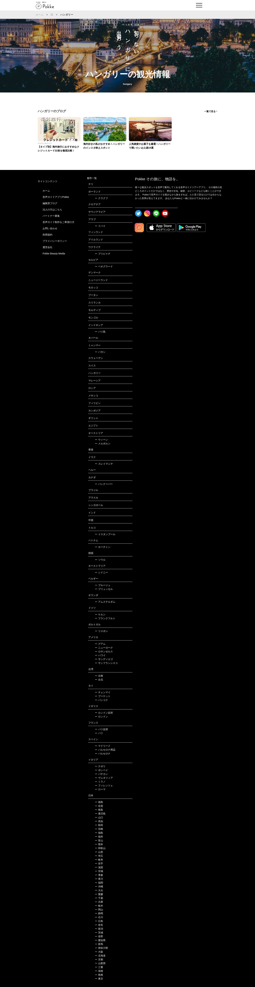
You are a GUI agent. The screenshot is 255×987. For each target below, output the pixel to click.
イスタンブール (105, 534)
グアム (100, 643)
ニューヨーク (104, 647)
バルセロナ (102, 753)
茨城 (99, 932)
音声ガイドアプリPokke (56, 197)
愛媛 (99, 894)
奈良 (99, 924)
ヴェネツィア (104, 777)
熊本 (99, 844)
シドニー (101, 572)
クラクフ (101, 198)
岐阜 (99, 859)
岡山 (99, 909)
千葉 (99, 898)
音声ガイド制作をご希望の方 (58, 222)
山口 (99, 817)
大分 (99, 890)
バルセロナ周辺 (105, 749)
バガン (100, 352)
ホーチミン (102, 547)
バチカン (101, 774)
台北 (99, 679)
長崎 (99, 971)
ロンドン (101, 716)
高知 (99, 821)
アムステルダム (105, 601)
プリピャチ (102, 253)
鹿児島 (100, 813)
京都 (99, 959)
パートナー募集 (51, 215)
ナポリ (100, 766)
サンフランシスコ (106, 663)
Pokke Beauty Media (54, 253)
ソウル (100, 559)
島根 (99, 974)
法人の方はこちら (52, 209)
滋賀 (99, 867)
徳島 (99, 802)
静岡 (99, 913)
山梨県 (100, 963)
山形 (99, 852)
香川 (99, 878)
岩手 (99, 863)
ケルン (100, 614)
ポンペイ (101, 770)
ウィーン (101, 439)
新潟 (99, 928)
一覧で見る (210, 111)
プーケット (102, 696)
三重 (99, 967)
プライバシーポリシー (55, 241)
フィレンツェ (104, 785)
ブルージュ (102, 585)
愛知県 (100, 940)
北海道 (100, 955)
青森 (99, 875)
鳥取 (99, 809)
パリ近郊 (101, 729)
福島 (99, 832)
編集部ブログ (50, 203)
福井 (99, 836)
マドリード (102, 745)
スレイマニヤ (104, 463)
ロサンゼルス (104, 651)
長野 (99, 936)
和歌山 (100, 848)
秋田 (99, 825)
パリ (99, 733)
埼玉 (99, 855)
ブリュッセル (104, 589)
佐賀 (99, 806)
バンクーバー (104, 484)
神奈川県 (101, 948)
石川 (99, 917)
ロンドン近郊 (104, 712)
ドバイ (100, 226)
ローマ (100, 789)
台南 (99, 675)
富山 (99, 840)
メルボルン (102, 443)
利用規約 (47, 234)
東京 (99, 978)
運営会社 (47, 247)
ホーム (40, 14)
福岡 (99, 882)
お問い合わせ (50, 228)
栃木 (99, 905)
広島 (99, 921)
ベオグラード (104, 266)
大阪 (99, 951)
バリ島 (100, 331)
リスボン (101, 631)
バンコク (101, 700)
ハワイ (100, 655)
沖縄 (99, 886)
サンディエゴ (104, 659)
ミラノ (100, 781)
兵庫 (99, 901)
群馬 (99, 944)
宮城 (99, 871)
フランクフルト (105, 618)
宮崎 (99, 829)
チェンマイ (102, 692)
